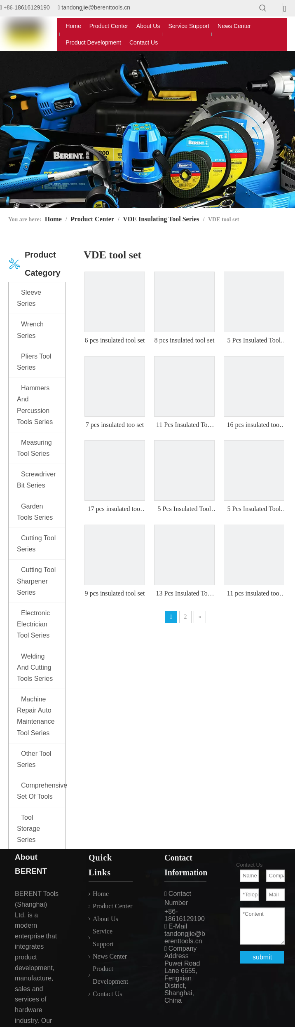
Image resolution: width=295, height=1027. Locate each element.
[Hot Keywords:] (262, 8)
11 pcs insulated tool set (254, 594)
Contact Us (107, 993)
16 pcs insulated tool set (254, 425)
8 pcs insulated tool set (185, 340)
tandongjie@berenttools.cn (95, 7)
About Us (105, 918)
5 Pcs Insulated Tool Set (254, 341)
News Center (110, 956)
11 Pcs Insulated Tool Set (184, 425)
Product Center (112, 906)
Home (101, 893)
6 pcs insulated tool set (115, 340)
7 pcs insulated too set (115, 424)
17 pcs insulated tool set (114, 509)
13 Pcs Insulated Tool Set (184, 594)
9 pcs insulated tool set (115, 593)
